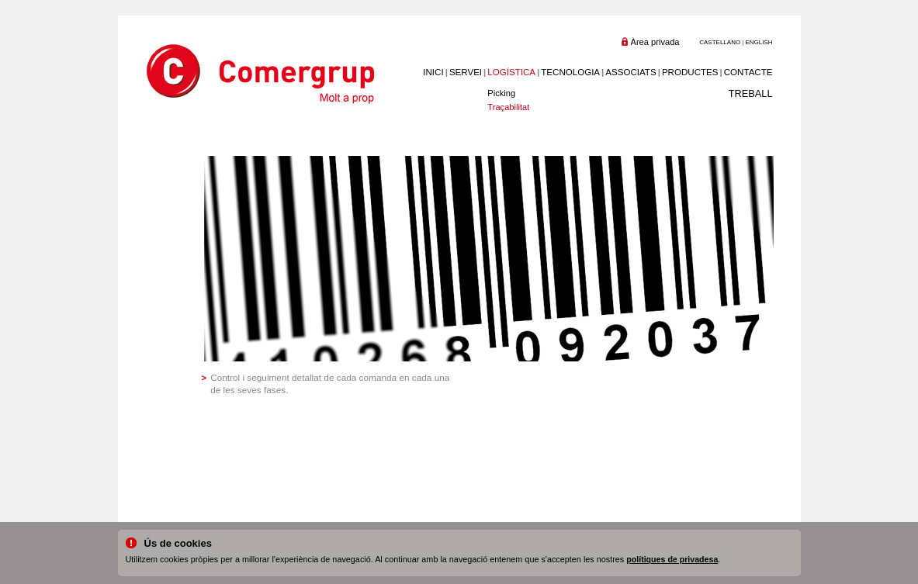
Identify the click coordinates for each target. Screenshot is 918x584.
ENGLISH (758, 42)
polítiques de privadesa (672, 559)
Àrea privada (655, 42)
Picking (501, 93)
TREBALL (751, 93)
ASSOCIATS (630, 72)
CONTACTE (748, 72)
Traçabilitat (508, 107)
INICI (433, 72)
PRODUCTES (690, 72)
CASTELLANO (719, 42)
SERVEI (465, 72)
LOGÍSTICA (511, 72)
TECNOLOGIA (570, 72)
